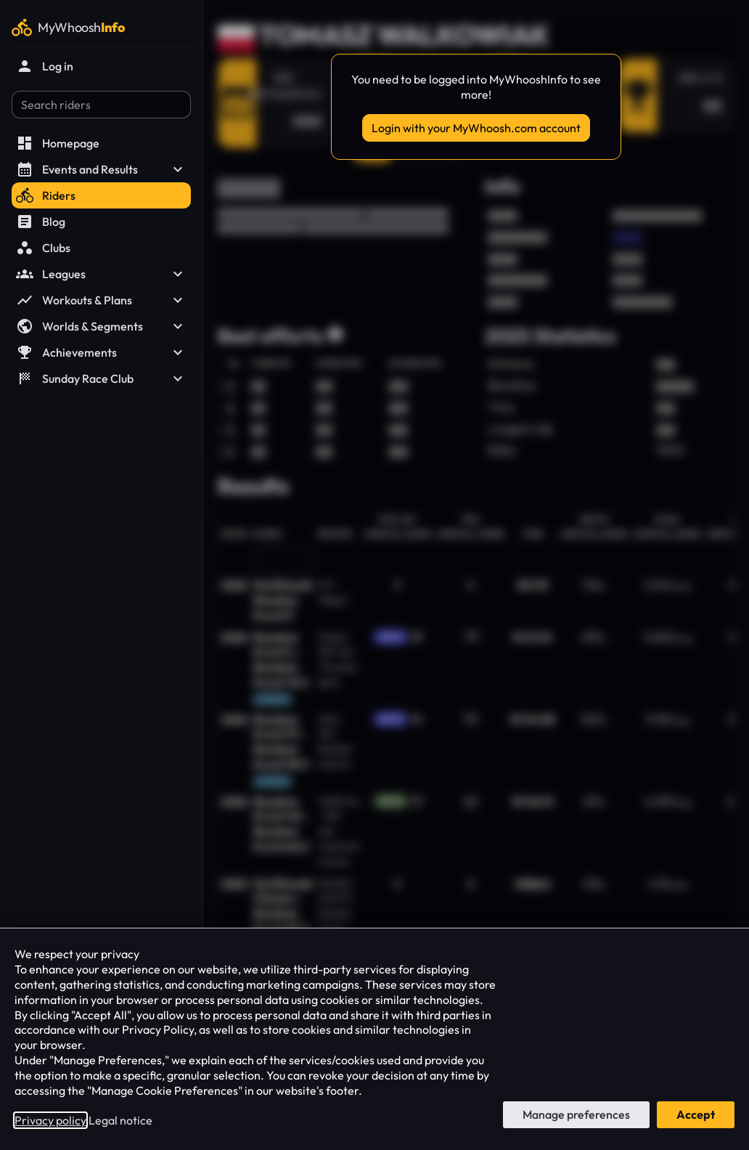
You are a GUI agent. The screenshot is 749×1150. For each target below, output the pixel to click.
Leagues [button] (101, 274)
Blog (40, 221)
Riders (45, 195)
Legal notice (120, 1120)
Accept (695, 1114)
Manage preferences (576, 1114)
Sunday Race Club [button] (101, 378)
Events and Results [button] (101, 169)
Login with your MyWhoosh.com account (476, 128)
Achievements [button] (101, 352)
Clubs (43, 247)
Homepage (57, 143)
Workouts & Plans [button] (101, 300)
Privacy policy (50, 1120)
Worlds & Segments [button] (101, 326)
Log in (44, 66)
